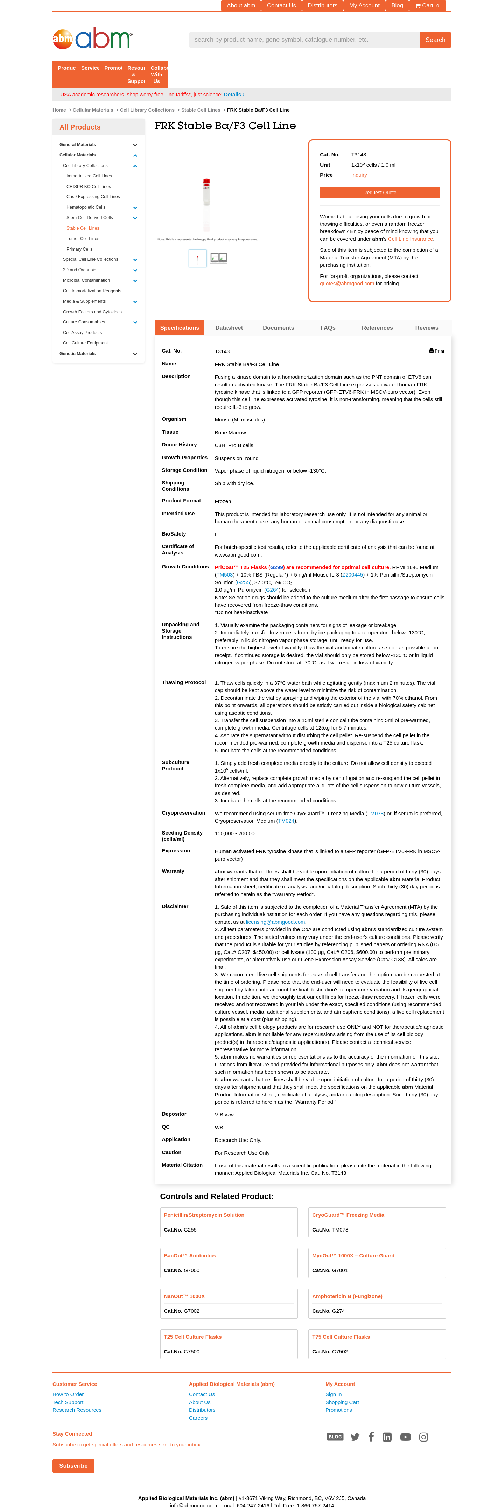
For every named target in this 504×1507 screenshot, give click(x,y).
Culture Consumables (100, 308)
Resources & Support (332, 67)
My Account (372, 5)
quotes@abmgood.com (347, 270)
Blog (402, 5)
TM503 (225, 561)
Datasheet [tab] (229, 314)
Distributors (335, 5)
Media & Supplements (100, 288)
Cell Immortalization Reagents (92, 277)
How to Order (68, 1380)
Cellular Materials (93, 96)
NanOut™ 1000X (184, 1282)
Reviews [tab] (427, 314)
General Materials (98, 131)
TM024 (286, 807)
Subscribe (73, 1452)
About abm (262, 5)
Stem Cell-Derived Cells (102, 204)
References (377, 314)
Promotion (252, 67)
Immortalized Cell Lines (89, 162)
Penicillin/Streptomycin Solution (204, 1201)
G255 (243, 569)
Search (436, 39)
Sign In (334, 1380)
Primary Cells (79, 235)
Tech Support (67, 1388)
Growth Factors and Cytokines (92, 298)
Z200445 (352, 561)
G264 (272, 576)
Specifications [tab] (180, 314)
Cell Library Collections (147, 96)
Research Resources (77, 1396)
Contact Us (299, 5)
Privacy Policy (273, 1499)
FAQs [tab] (328, 314)
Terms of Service (233, 1499)
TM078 (375, 800)
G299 (276, 554)
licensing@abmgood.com (275, 908)
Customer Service (74, 1370)
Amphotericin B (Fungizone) (347, 1282)
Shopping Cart (342, 1388)
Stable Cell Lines (200, 96)
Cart (429, 5)
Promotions (339, 1396)
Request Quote (380, 179)
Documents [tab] (278, 314)
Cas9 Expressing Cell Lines (93, 183)
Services (172, 67)
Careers (198, 1404)
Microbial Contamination (100, 267)
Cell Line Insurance (410, 225)
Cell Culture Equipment (85, 329)
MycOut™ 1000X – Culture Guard (353, 1242)
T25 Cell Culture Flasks (193, 1323)
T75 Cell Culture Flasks (341, 1323)
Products (92, 67)
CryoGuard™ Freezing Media (348, 1201)
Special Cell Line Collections (100, 246)
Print (439, 336)
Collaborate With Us (411, 67)
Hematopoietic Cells (102, 193)
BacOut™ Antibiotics (190, 1242)
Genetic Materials (98, 340)
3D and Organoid (100, 256)
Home (59, 96)
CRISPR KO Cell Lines (88, 172)
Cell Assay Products (82, 318)
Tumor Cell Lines (82, 225)
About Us (200, 1388)
